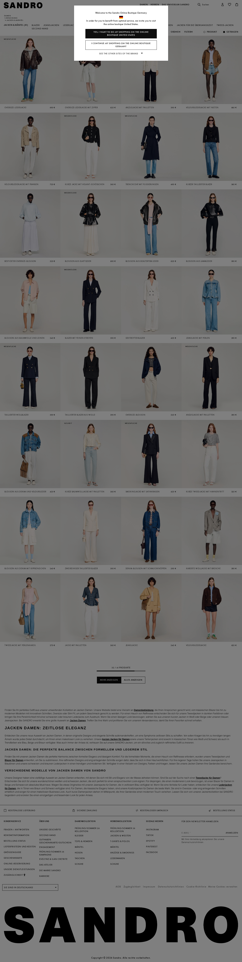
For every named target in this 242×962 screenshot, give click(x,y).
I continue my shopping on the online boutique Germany (121, 45)
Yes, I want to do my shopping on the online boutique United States (121, 33)
